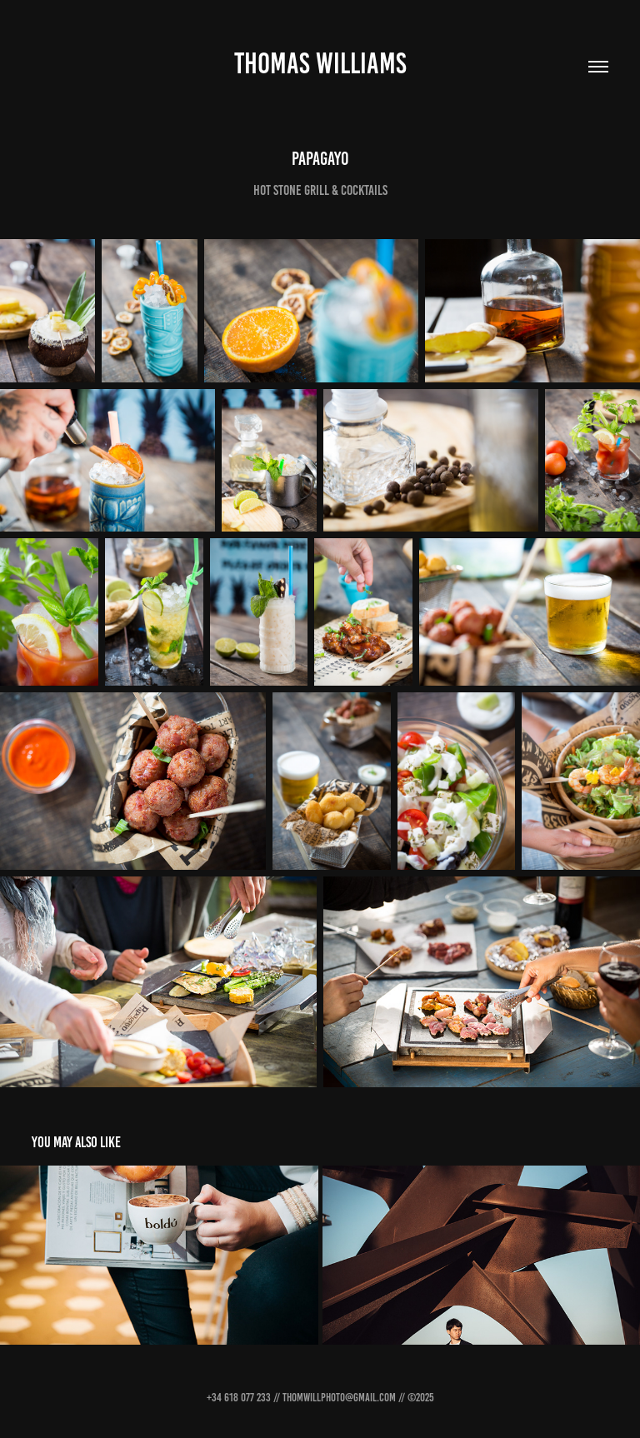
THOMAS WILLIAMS (320, 63)
